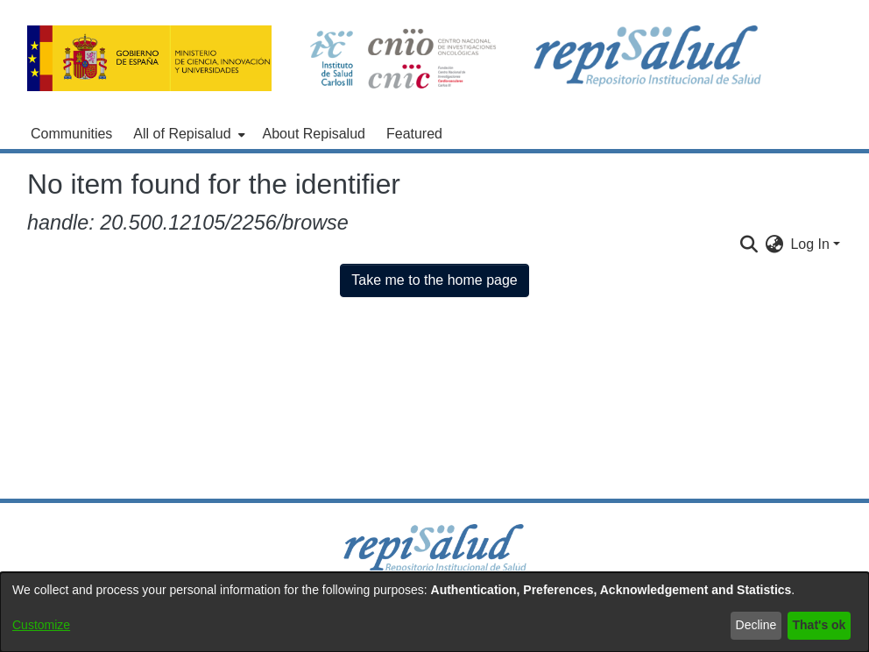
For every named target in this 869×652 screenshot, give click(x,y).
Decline (756, 625)
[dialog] (434, 612)
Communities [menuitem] (71, 133)
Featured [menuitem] (414, 133)
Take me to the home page (434, 280)
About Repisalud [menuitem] (314, 133)
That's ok (819, 625)
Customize (41, 625)
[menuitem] (187, 134)
